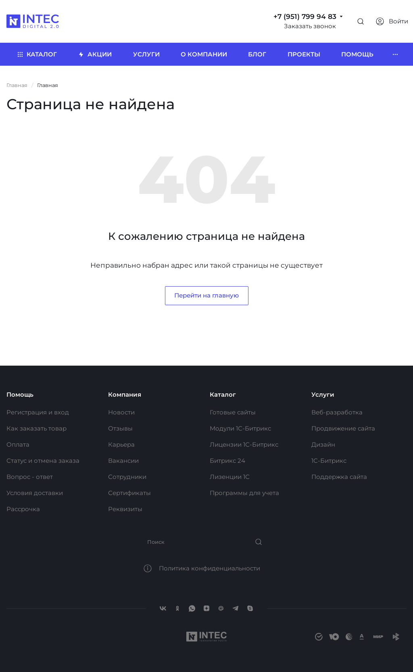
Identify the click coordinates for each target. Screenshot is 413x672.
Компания (124, 394)
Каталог (223, 394)
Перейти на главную (206, 295)
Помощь (19, 394)
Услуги (322, 394)
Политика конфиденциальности (209, 568)
